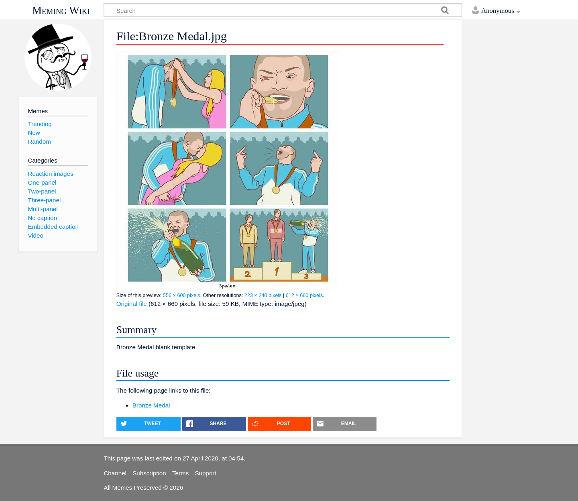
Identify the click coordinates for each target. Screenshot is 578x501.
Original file (131, 303)
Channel (115, 473)
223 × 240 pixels (263, 295)
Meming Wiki (61, 10)
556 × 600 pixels (181, 295)
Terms (180, 473)
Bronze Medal (151, 405)
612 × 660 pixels (304, 295)
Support (205, 473)
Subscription (149, 473)
